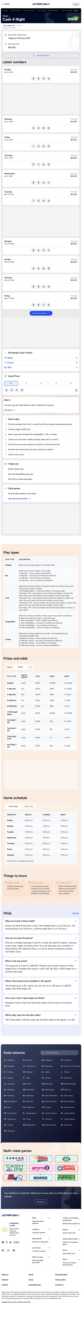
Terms (31, 1280)
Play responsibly (61, 1274)
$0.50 (20, 667)
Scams (31, 1274)
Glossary (5, 1280)
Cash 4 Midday (53, 10)
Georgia (5, 10)
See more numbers (41, 313)
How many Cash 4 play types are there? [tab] (41, 998)
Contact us (41, 1202)
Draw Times (13, 806)
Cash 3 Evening (28, 10)
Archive (19, 25)
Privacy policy (60, 1280)
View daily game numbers (19, 498)
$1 (30, 667)
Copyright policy (35, 1285)
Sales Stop (29, 806)
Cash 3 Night (41, 10)
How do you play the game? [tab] (41, 938)
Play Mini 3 (9, 410)
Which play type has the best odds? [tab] (41, 1015)
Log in (76, 4)
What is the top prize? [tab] (41, 961)
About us (5, 1274)
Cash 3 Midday (16, 10)
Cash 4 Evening (66, 10)
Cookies (5, 1285)
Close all (75, 913)
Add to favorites (41, 55)
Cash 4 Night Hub (9, 25)
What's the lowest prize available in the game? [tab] (41, 981)
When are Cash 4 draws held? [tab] (41, 921)
